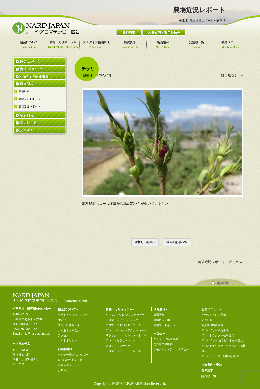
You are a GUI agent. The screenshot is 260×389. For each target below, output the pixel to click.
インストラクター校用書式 (217, 335)
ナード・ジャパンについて (74, 314)
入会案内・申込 (211, 364)
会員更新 (206, 319)
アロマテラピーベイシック (122, 319)
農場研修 (159, 314)
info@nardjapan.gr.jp (36, 333)
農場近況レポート (201, 20)
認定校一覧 (208, 376)
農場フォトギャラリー (167, 325)
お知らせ (63, 370)
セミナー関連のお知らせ (73, 354)
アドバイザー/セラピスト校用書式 (222, 340)
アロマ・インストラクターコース (126, 330)
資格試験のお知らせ (70, 359)
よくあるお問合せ (69, 330)
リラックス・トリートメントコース (127, 335)
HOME (183, 20)
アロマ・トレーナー (118, 345)
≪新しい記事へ (145, 242)
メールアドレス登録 (213, 314)
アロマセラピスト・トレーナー (125, 350)
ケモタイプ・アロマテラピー (171, 349)
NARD (62, 319)
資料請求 (207, 370)
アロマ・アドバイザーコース (123, 325)
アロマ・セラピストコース (122, 340)
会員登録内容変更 (212, 325)
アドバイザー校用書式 (215, 330)
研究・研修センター (70, 325)
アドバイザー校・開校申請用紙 (220, 356)
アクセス (63, 335)
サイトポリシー (67, 340)
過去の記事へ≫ (176, 242)
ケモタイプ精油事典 (166, 338)
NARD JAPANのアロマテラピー (125, 314)
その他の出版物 (163, 344)
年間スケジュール (69, 364)
